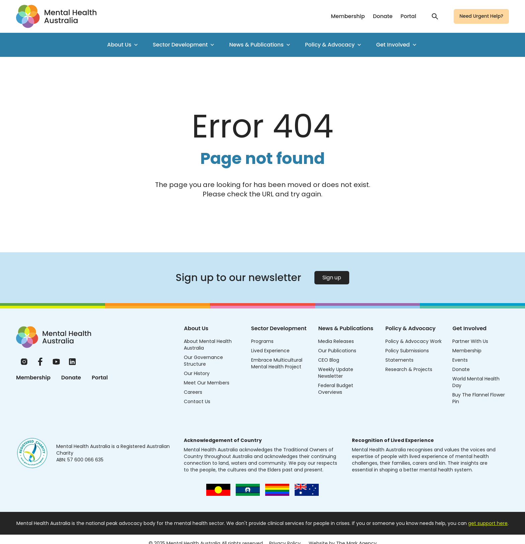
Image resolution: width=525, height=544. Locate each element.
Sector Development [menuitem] (184, 45)
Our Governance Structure (203, 360)
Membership (348, 16)
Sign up (331, 277)
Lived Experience (270, 350)
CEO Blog (328, 360)
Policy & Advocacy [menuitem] (334, 45)
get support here (488, 523)
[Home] (53, 337)
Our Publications (337, 350)
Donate (383, 16)
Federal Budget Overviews (335, 388)
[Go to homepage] (56, 16)
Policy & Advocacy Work (413, 341)
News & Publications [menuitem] (260, 45)
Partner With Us (470, 341)
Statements (399, 360)
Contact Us (197, 401)
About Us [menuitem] (123, 45)
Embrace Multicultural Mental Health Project (276, 363)
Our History (197, 373)
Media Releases (336, 341)
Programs (262, 341)
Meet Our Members (206, 382)
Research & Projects (408, 369)
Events (460, 360)
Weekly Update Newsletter (335, 372)
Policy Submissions (407, 350)
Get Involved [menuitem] (397, 45)
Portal (408, 16)
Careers (193, 392)
